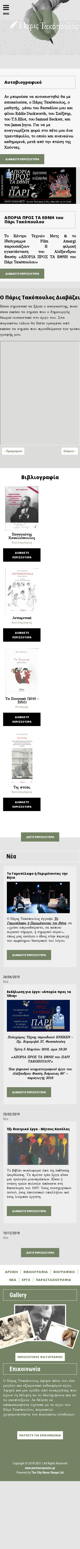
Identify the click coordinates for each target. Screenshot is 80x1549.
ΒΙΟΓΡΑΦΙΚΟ (64, 1272)
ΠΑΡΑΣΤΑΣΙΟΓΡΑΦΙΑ (53, 1279)
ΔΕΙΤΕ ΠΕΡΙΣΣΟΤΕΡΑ (40, 837)
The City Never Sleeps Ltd (47, 1472)
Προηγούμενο (14, 451)
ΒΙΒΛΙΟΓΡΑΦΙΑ (35, 1272)
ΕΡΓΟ (26, 1279)
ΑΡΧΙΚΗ (11, 1272)
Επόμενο (69, 451)
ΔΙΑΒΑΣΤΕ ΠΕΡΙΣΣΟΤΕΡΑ (22, 159)
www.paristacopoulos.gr (40, 1468)
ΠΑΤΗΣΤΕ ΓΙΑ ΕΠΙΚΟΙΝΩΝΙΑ (40, 1435)
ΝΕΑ (12, 1279)
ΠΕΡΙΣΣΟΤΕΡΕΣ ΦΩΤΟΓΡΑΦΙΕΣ (40, 1357)
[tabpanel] (40, 393)
